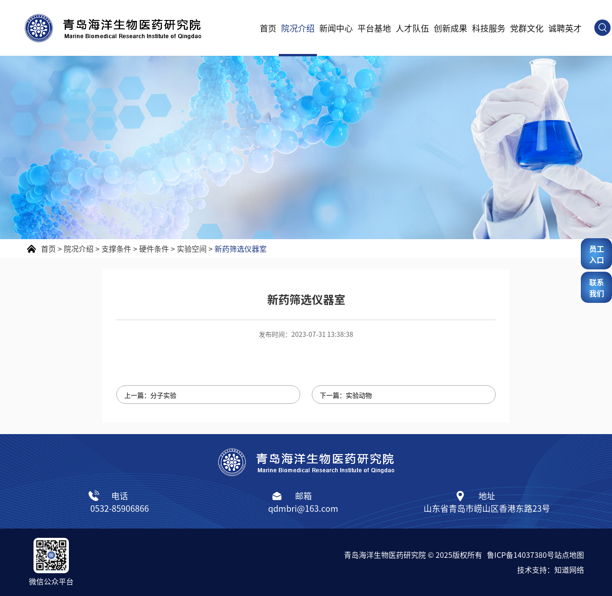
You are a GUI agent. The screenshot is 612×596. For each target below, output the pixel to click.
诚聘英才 (565, 28)
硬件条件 (154, 248)
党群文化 (527, 28)
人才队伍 (412, 28)
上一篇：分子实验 (150, 395)
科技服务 (488, 28)
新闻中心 (336, 28)
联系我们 (596, 287)
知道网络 (569, 569)
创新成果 (450, 28)
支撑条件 (116, 248)
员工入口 (596, 254)
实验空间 (192, 248)
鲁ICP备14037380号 (520, 554)
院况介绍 (298, 28)
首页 (268, 28)
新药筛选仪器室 (241, 248)
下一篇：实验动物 (346, 395)
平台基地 (374, 28)
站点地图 (569, 554)
